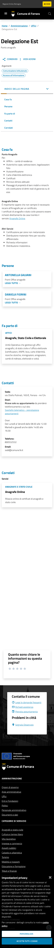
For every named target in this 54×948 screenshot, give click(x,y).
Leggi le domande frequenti (26, 709)
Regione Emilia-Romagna (12, 4)
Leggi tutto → (13, 283)
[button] (27, 89)
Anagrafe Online (17, 218)
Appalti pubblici (9, 855)
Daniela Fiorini (15, 294)
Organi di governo (10, 794)
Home (4, 25)
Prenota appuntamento (25, 718)
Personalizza (26, 933)
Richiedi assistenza (22, 714)
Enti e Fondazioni (10, 808)
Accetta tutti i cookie (27, 941)
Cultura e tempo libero (12, 841)
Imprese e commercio (12, 850)
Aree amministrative (11, 798)
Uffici (33, 25)
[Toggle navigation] (5, 13)
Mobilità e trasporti (11, 868)
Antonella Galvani (18, 275)
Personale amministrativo (14, 817)
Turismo (5, 864)
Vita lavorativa (9, 845)
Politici (5, 812)
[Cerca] (49, 13)
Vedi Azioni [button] (27, 59)
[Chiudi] (50, 877)
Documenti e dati (10, 821)
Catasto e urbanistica (12, 859)
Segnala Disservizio (23, 731)
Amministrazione (19, 25)
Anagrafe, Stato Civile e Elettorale (25, 338)
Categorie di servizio (14, 828)
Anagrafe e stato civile (12, 836)
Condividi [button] (9, 59)
